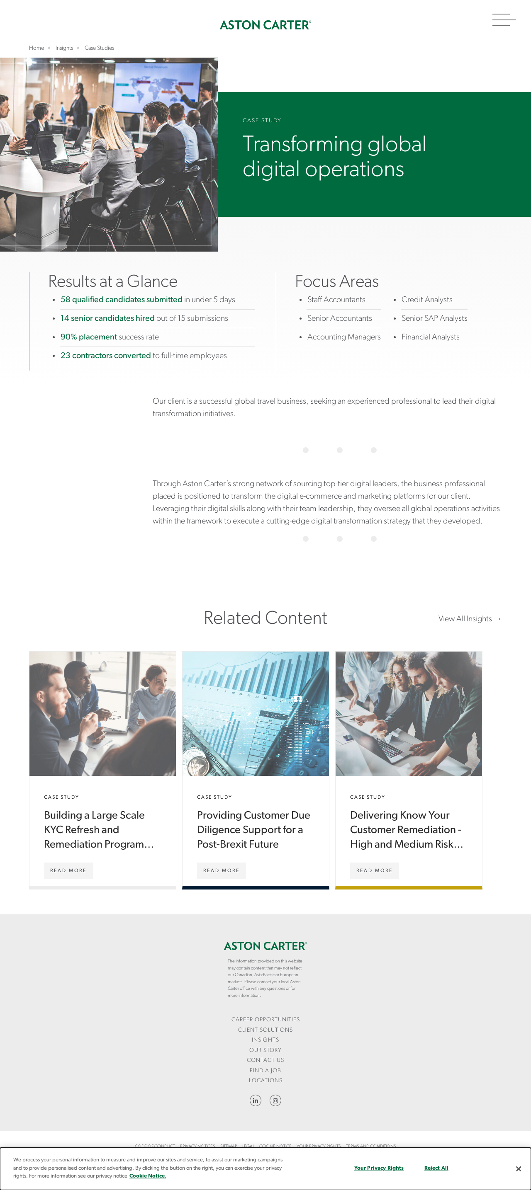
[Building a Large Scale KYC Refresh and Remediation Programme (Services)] (68, 871)
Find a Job (265, 1071)
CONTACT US (265, 1060)
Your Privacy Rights (319, 1146)
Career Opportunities (265, 1020)
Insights (265, 1040)
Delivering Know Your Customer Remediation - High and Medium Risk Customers (409, 769)
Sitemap (228, 1146)
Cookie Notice (275, 1146)
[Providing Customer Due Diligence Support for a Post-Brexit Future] (221, 871)
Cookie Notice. (147, 1176)
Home (265, 25)
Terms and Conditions (371, 1146)
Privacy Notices (197, 1146)
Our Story (265, 1050)
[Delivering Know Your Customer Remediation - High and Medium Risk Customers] (374, 871)
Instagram (275, 1100)
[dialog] (265, 1169)
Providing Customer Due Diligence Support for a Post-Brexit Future (256, 769)
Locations (266, 1081)
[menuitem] (265, 1020)
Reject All (436, 1168)
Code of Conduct (155, 1146)
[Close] (518, 1169)
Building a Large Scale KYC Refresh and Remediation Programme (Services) (102, 769)
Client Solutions (265, 1030)
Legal (248, 1146)
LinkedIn (255, 1100)
